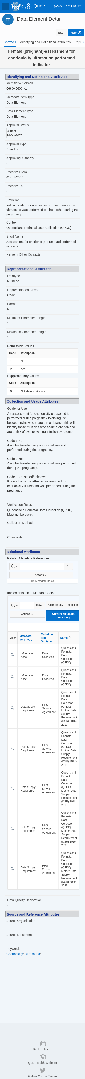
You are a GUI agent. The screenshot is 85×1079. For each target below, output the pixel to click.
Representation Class (22, 290)
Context (11, 222)
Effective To (14, 186)
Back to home (42, 1054)
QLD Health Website (42, 1068)
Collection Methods (20, 522)
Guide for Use (17, 408)
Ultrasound (32, 954)
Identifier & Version (19, 83)
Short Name (14, 236)
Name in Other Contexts (23, 254)
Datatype (13, 276)
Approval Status (17, 125)
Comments (15, 537)
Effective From (16, 172)
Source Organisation (20, 921)
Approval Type (16, 144)
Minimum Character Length (26, 318)
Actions (41, 575)
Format (12, 304)
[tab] (10, 42)
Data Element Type (19, 111)
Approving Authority (20, 158)
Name (66, 638)
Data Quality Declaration (24, 900)
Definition (12, 200)
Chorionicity (14, 954)
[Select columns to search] (14, 566)
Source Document (19, 935)
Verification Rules (19, 504)
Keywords (13, 949)
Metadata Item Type (20, 97)
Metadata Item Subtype (47, 638)
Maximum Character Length (26, 332)
